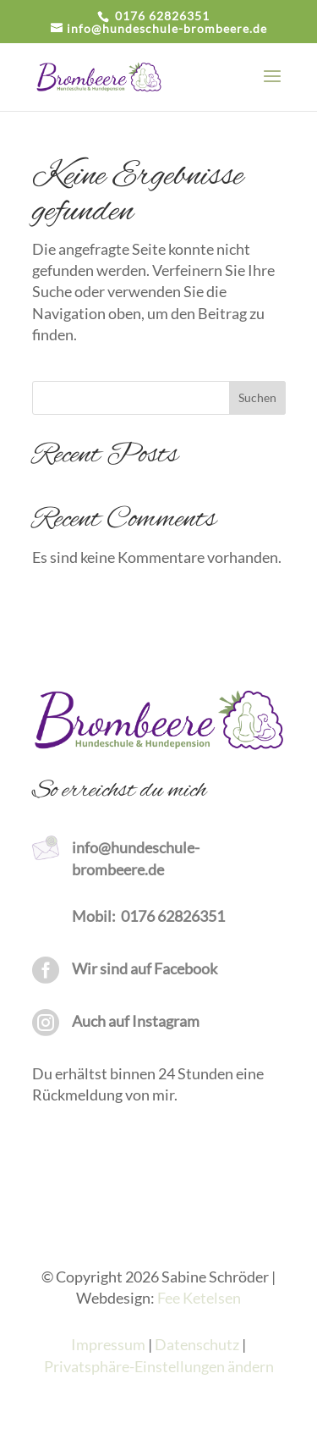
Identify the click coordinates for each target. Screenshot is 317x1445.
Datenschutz (197, 1344)
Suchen (257, 397)
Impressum (108, 1344)
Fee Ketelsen (199, 1297)
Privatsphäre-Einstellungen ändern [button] (159, 1366)
